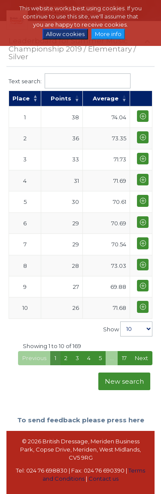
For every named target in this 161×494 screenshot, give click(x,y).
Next (141, 358)
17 (124, 358)
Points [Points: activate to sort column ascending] (61, 98)
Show (127, 328)
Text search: (70, 80)
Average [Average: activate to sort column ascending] (105, 98)
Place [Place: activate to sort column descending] (21, 98)
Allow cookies (65, 33)
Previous (34, 358)
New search (124, 381)
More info (108, 33)
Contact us (103, 478)
